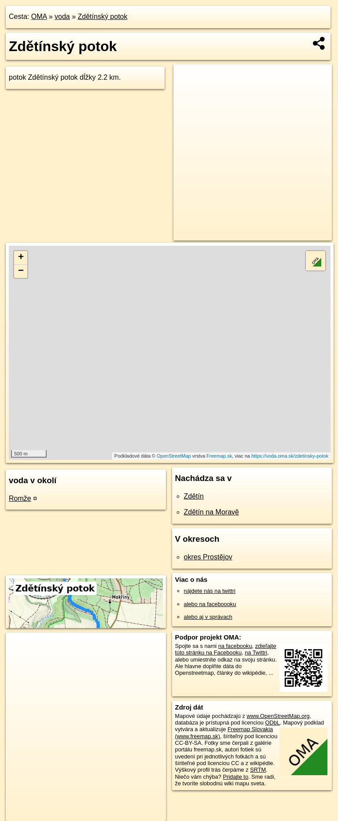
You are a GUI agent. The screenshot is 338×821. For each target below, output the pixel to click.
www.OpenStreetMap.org (277, 716)
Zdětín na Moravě (211, 512)
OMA (39, 16)
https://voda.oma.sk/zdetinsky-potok (289, 456)
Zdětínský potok (103, 16)
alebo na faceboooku (210, 604)
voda (62, 16)
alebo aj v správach (208, 617)
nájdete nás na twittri (209, 591)
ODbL (272, 722)
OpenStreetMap (174, 456)
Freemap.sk (219, 456)
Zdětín (194, 496)
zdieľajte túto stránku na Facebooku (225, 649)
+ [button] (21, 257)
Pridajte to (235, 776)
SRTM (258, 769)
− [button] (21, 271)
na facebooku (235, 646)
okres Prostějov (208, 557)
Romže (20, 498)
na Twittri (256, 652)
